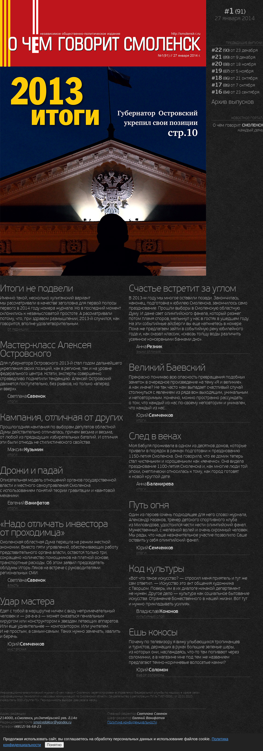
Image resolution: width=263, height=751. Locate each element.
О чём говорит (238, 127)
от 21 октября (234, 78)
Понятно (54, 745)
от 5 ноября (232, 71)
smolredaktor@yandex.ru (52, 722)
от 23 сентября (235, 92)
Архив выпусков (232, 101)
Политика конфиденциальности (132, 722)
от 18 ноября (233, 64)
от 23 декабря (234, 50)
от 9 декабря (233, 57)
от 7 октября (233, 85)
